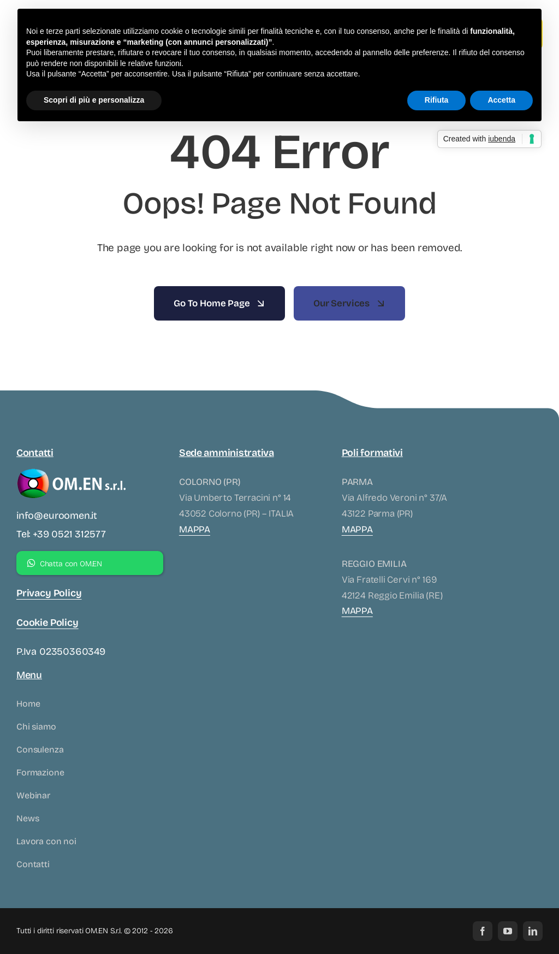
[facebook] (482, 931)
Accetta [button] (501, 100)
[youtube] (508, 931)
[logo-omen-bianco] (71, 470)
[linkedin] (533, 931)
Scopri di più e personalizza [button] (94, 100)
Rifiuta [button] (437, 100)
